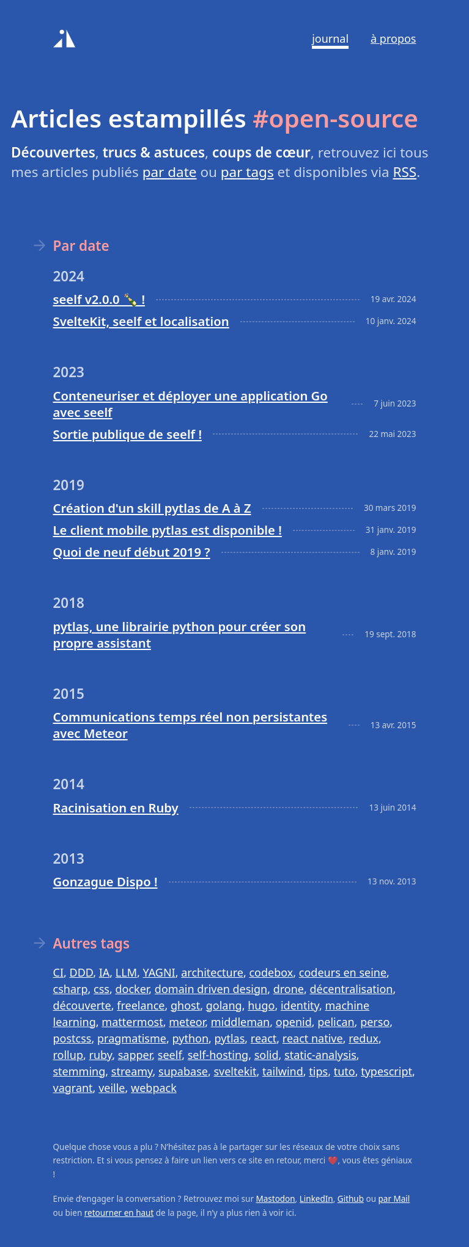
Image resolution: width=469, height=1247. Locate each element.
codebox (271, 972)
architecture (212, 972)
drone (288, 988)
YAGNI (159, 972)
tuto (344, 1071)
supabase (183, 1071)
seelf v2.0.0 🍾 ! (99, 299)
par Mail (394, 1198)
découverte (82, 1005)
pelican (335, 1021)
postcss (72, 1038)
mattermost (132, 1021)
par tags (247, 171)
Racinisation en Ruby (116, 807)
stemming (79, 1071)
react (263, 1038)
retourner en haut (119, 1212)
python (190, 1038)
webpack (154, 1087)
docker (132, 988)
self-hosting (218, 1054)
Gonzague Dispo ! (105, 881)
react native (313, 1038)
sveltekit (234, 1071)
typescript (386, 1071)
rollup (68, 1054)
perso (375, 1021)
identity (300, 1005)
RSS (404, 171)
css (101, 988)
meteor (187, 1021)
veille (111, 1087)
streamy (132, 1071)
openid (294, 1021)
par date (169, 171)
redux (364, 1038)
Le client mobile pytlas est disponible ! (167, 529)
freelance (140, 1005)
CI (58, 972)
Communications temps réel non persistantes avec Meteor (190, 725)
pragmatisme (131, 1038)
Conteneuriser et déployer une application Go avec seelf (190, 404)
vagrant (73, 1087)
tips (318, 1071)
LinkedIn (316, 1198)
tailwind (282, 1071)
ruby (100, 1054)
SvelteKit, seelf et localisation (141, 321)
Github (351, 1198)
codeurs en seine (342, 972)
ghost (185, 1005)
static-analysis (320, 1054)
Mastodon (275, 1198)
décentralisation (351, 988)
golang (224, 1005)
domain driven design (211, 988)
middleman (240, 1021)
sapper (135, 1054)
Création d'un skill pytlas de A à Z (152, 507)
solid (266, 1054)
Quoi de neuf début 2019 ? (131, 551)
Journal (330, 38)
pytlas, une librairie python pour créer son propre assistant (179, 634)
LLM (126, 972)
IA (104, 972)
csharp (70, 988)
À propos (393, 38)
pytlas (230, 1038)
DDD (82, 972)
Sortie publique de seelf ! (127, 434)
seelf (170, 1054)
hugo (261, 1005)
